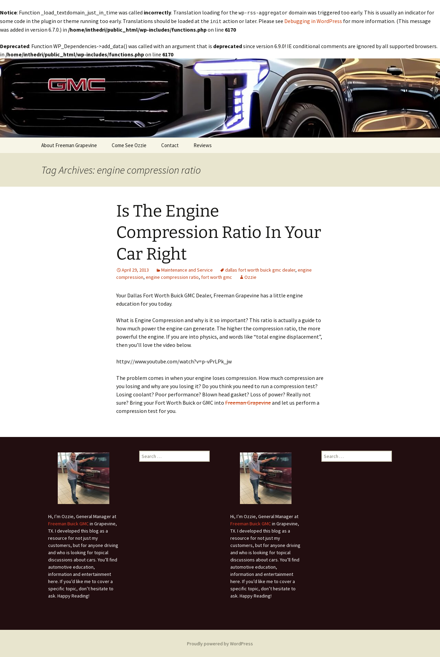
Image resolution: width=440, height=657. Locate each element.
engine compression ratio (172, 276)
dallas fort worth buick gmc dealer (260, 269)
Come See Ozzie (129, 144)
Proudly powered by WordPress (220, 643)
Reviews (203, 144)
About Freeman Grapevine (69, 144)
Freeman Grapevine (248, 401)
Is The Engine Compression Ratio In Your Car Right (218, 231)
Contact (170, 144)
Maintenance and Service (187, 269)
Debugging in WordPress (313, 20)
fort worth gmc (216, 276)
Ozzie (250, 276)
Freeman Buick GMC (68, 523)
